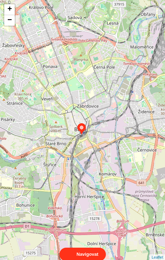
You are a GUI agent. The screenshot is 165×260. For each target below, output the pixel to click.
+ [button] (9, 9)
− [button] (9, 20)
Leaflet (157, 251)
